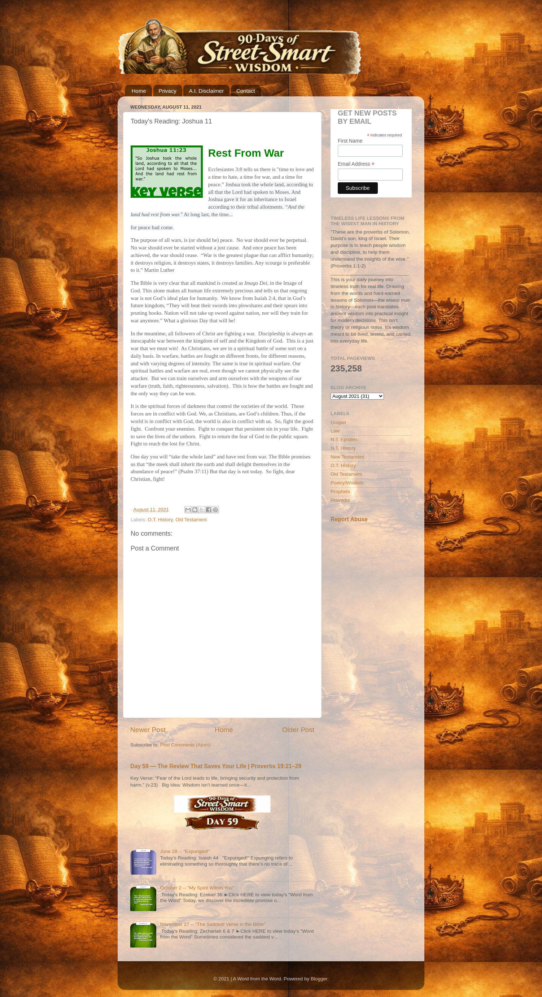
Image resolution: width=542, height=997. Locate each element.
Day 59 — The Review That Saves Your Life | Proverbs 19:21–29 (215, 766)
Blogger (319, 978)
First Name (350, 141)
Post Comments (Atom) (185, 745)
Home (139, 91)
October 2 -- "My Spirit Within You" (197, 888)
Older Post (298, 729)
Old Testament (191, 519)
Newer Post (148, 729)
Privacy (167, 91)
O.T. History (160, 519)
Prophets (340, 491)
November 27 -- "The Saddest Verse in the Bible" (213, 924)
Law (335, 431)
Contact (245, 91)
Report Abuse (349, 519)
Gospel (338, 422)
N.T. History (343, 448)
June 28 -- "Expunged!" (185, 851)
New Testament (347, 457)
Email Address (356, 164)
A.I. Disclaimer (206, 91)
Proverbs (340, 500)
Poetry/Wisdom (347, 483)
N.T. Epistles (344, 439)
